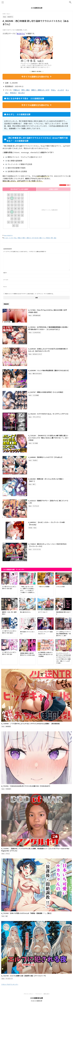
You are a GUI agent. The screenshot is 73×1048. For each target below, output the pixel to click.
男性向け (13, 92)
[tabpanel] (36, 210)
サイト (5, 286)
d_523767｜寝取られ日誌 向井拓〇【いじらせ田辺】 (46, 392)
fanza (5, 235)
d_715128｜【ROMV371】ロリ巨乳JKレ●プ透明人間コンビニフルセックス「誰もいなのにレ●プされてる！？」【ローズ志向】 (48, 437)
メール (5, 279)
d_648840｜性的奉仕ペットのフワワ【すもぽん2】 (45, 457)
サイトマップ (38, 1038)
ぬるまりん (21, 33)
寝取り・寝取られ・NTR (40, 90)
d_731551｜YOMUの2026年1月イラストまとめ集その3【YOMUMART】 (26, 786)
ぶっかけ (60, 90)
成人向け (21, 92)
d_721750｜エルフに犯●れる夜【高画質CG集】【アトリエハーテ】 (24, 976)
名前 (5, 272)
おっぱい (6, 238)
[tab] (19, 189)
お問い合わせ (46, 1038)
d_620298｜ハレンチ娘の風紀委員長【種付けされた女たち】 (48, 370)
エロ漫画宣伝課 (36, 8)
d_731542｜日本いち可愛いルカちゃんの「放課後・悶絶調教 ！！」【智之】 (26, 913)
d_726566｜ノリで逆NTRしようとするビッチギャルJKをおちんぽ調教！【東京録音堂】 (31, 723)
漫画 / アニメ (42, 238)
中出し (53, 90)
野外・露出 (25, 90)
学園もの (16, 90)
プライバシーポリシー (29, 1038)
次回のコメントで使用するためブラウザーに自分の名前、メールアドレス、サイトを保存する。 (29, 293)
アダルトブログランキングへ (9, 984)
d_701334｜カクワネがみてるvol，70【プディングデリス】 (48, 414)
